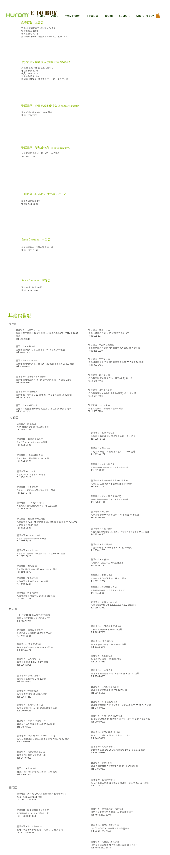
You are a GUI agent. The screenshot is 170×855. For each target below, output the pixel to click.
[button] (157, 15)
